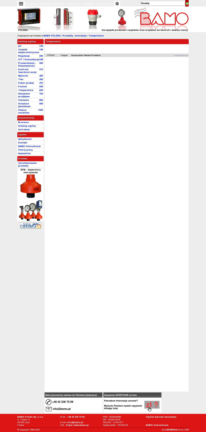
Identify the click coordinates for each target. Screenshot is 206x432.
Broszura (32, 3)
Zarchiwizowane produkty (27, 164)
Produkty (68, 35)
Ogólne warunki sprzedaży (161, 417)
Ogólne (22, 134)
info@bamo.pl (75, 422)
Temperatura (96, 35)
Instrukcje (58, 3)
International (105, 3)
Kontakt (89, 3)
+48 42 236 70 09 (75, 417)
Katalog (45, 3)
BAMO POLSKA (52, 35)
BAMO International (157, 425)
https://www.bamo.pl (77, 425)
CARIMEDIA (171, 429)
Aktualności (74, 3)
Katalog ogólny (27, 41)
